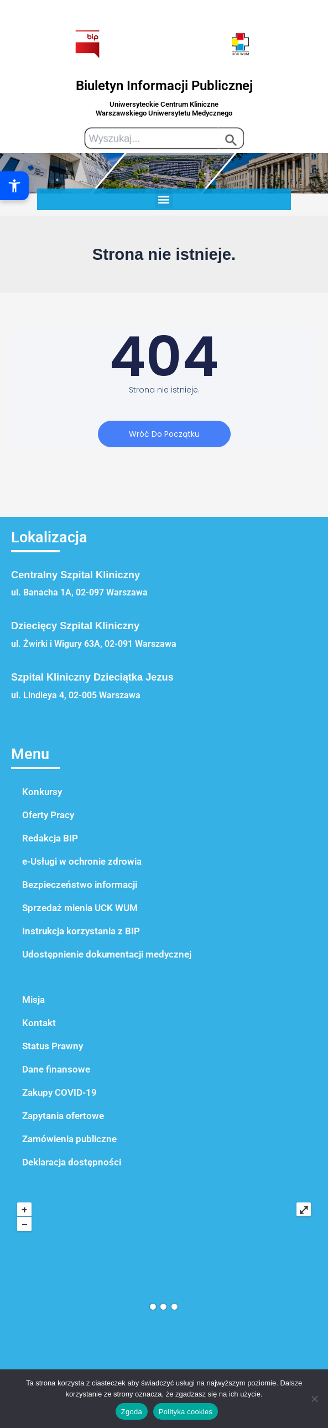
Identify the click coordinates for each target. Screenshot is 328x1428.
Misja (33, 999)
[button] (164, 199)
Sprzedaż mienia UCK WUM (80, 907)
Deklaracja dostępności (71, 1162)
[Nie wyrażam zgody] (314, 1398)
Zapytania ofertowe (63, 1115)
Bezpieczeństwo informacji (79, 884)
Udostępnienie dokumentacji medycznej (106, 954)
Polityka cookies (185, 1412)
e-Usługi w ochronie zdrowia (82, 861)
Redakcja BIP (50, 838)
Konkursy (42, 791)
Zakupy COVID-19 (59, 1092)
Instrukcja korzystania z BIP (81, 931)
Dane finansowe (56, 1069)
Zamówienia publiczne (69, 1138)
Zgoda (131, 1412)
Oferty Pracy (48, 814)
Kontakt (39, 1022)
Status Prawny (52, 1046)
